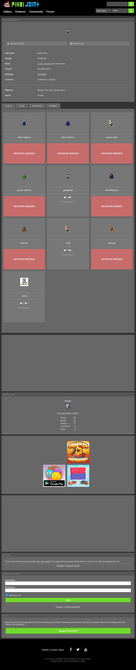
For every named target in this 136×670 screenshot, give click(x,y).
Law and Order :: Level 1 (68, 413)
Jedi (68, 243)
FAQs (82, 661)
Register (60, 566)
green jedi (111, 137)
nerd (24, 296)
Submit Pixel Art (72, 566)
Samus (24, 243)
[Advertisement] (68, 363)
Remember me (15, 595)
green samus (24, 190)
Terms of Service (71, 661)
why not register (44, 561)
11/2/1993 (42, 74)
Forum (50, 11)
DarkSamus (111, 190)
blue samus (24, 137)
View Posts (76, 43)
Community (36, 11)
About (61, 649)
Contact (54, 649)
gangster (68, 190)
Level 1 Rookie (44, 64)
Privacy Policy (57, 661)
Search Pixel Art (15, 43)
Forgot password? (72, 607)
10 (74, 421)
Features (20, 11)
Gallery (7, 11)
